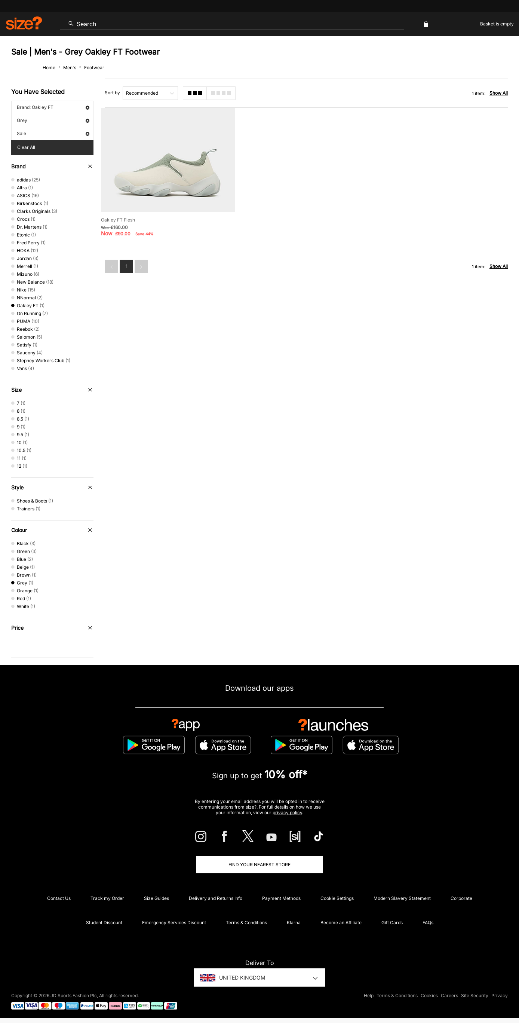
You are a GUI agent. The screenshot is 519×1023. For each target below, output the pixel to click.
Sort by (112, 92)
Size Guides (156, 898)
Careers (449, 995)
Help (369, 995)
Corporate (461, 898)
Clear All (26, 147)
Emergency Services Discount (174, 922)
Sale (53, 133)
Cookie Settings (337, 898)
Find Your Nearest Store (259, 864)
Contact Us (59, 898)
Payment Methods (281, 898)
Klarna (294, 922)
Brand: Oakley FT (53, 107)
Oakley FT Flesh (118, 220)
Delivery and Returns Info (215, 898)
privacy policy (287, 812)
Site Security (474, 995)
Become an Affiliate (341, 922)
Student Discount (104, 922)
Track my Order (107, 898)
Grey (53, 120)
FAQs (428, 922)
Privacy (499, 995)
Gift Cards (392, 922)
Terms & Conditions (246, 922)
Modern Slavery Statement (402, 898)
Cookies (429, 995)
